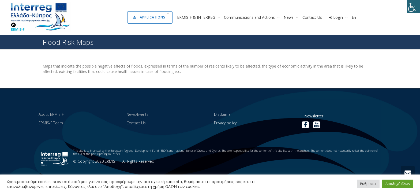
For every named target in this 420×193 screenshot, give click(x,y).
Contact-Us (312, 17)
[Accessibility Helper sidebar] (413, 6)
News (289, 17)
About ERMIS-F (51, 114)
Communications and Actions (250, 17)
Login (336, 17)
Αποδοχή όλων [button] (397, 183)
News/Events (137, 114)
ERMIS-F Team (51, 122)
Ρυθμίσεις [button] (368, 183)
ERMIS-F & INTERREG (196, 17)
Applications (149, 17)
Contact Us (136, 122)
